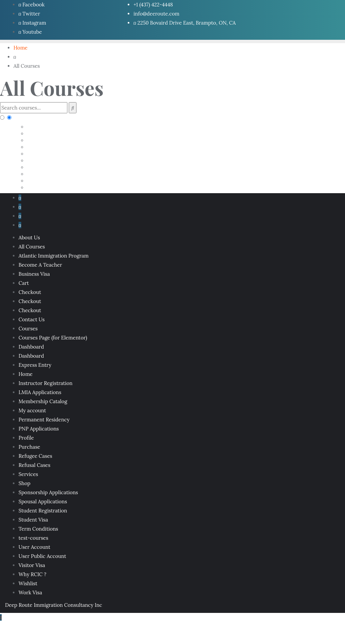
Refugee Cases (35, 456)
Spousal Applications (43, 501)
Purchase (29, 447)
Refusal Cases (34, 465)
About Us (29, 237)
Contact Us (32, 319)
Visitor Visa (32, 565)
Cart (24, 283)
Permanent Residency (44, 419)
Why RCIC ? (32, 574)
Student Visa (33, 519)
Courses (28, 328)
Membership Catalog (43, 401)
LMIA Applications (40, 392)
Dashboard (31, 347)
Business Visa (34, 274)
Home (26, 374)
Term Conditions (38, 529)
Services (28, 474)
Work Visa (30, 592)
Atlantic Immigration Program (54, 256)
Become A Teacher (40, 265)
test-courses (33, 538)
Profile (26, 438)
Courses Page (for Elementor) (53, 337)
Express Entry (35, 365)
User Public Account (42, 556)
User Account (34, 547)
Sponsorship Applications (48, 492)
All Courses (32, 246)
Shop (24, 483)
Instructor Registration (45, 383)
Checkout (30, 292)
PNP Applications (39, 428)
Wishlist (28, 583)
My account (32, 410)
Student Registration (43, 510)
